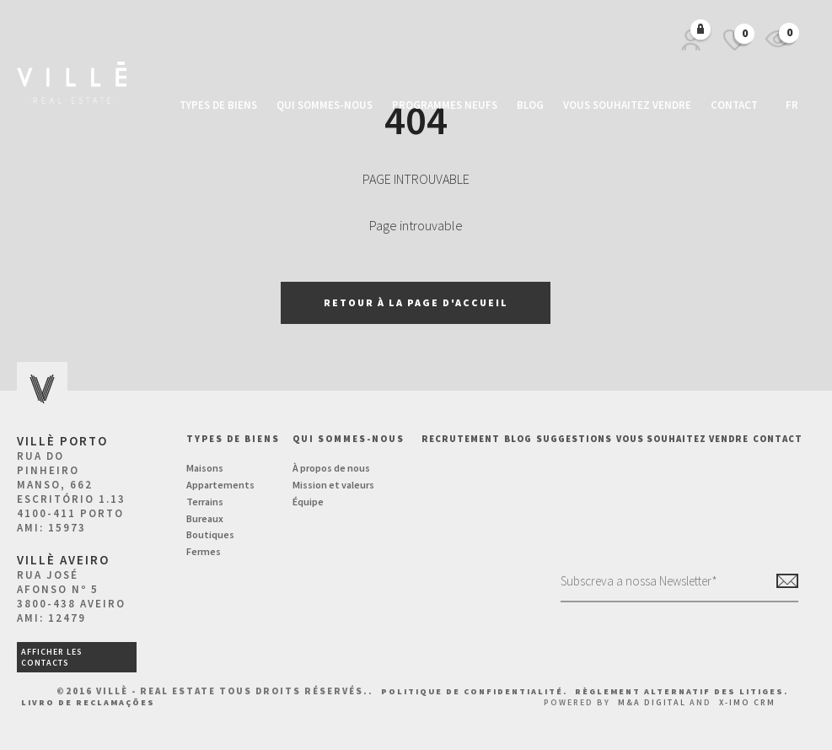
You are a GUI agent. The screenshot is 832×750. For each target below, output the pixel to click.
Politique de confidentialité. (476, 691)
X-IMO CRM (747, 702)
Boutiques (210, 534)
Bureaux (204, 518)
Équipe (308, 501)
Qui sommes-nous (324, 105)
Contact (734, 105)
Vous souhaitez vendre (627, 105)
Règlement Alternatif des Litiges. (681, 691)
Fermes (203, 551)
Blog (530, 105)
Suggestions (574, 439)
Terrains (204, 501)
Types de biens (218, 105)
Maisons (204, 467)
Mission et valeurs (333, 484)
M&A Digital (652, 702)
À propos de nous (331, 467)
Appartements (220, 484)
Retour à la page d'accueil (416, 302)
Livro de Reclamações (88, 702)
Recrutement (460, 439)
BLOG (518, 439)
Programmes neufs (444, 105)
